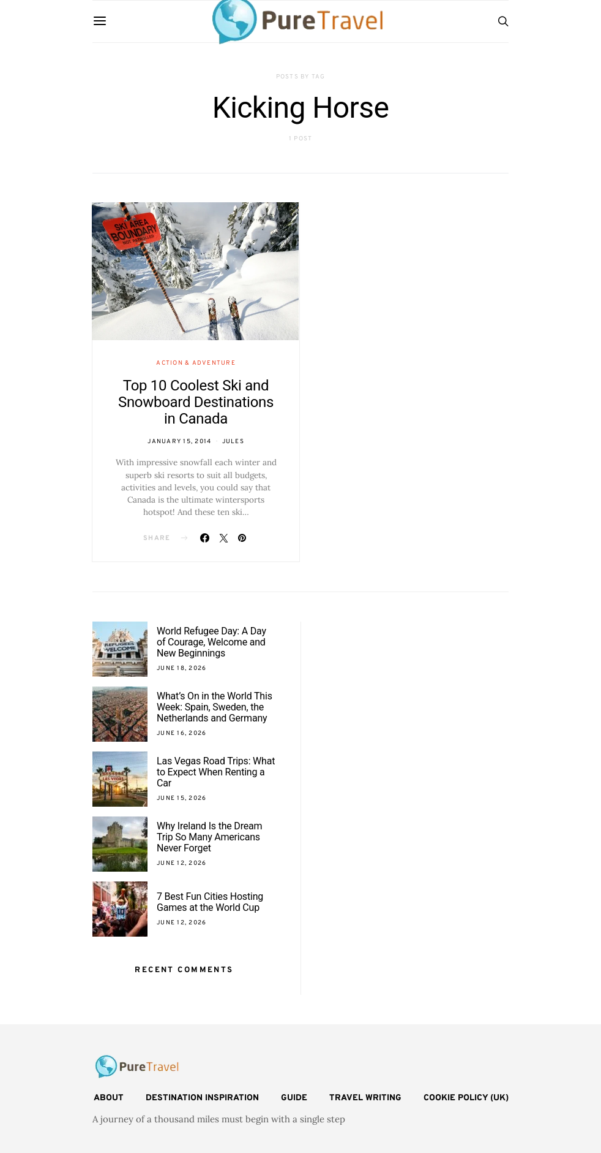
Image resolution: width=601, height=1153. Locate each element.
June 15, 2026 (181, 798)
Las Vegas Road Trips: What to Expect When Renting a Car (216, 772)
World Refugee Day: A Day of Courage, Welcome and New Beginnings (211, 642)
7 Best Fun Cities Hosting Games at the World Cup (210, 902)
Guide (294, 1098)
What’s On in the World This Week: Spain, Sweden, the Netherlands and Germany (214, 707)
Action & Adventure (196, 363)
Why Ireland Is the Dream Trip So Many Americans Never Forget (209, 837)
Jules (233, 442)
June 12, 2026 (181, 863)
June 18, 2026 (181, 668)
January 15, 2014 (179, 442)
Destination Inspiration (202, 1098)
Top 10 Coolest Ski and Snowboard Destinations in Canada (196, 402)
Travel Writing (365, 1098)
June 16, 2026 (181, 733)
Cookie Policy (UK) (466, 1098)
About (109, 1098)
